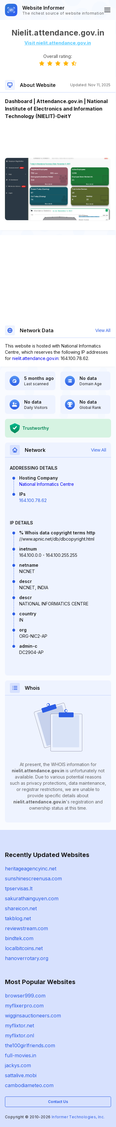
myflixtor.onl (19, 1035)
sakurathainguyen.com (31, 898)
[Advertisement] (57, 138)
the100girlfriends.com (30, 1045)
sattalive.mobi (21, 1075)
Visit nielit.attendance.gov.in (57, 43)
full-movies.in (20, 1055)
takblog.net (18, 918)
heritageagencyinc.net (30, 868)
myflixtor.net (19, 1025)
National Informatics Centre (46, 484)
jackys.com (18, 1065)
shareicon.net (21, 908)
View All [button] (102, 330)
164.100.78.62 (33, 500)
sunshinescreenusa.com (33, 878)
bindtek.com (19, 938)
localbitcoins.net (24, 948)
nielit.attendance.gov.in (35, 358)
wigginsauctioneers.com (33, 1015)
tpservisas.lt (18, 888)
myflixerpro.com (24, 1005)
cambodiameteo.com (29, 1085)
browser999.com (25, 995)
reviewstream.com (26, 928)
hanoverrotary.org (26, 958)
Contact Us (58, 1101)
